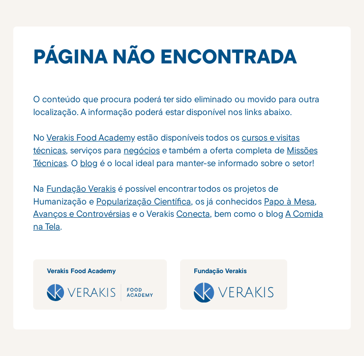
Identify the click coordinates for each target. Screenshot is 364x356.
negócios (142, 150)
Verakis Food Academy (90, 137)
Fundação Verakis (81, 188)
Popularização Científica (143, 201)
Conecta (193, 213)
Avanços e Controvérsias (81, 213)
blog (89, 163)
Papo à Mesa (289, 201)
